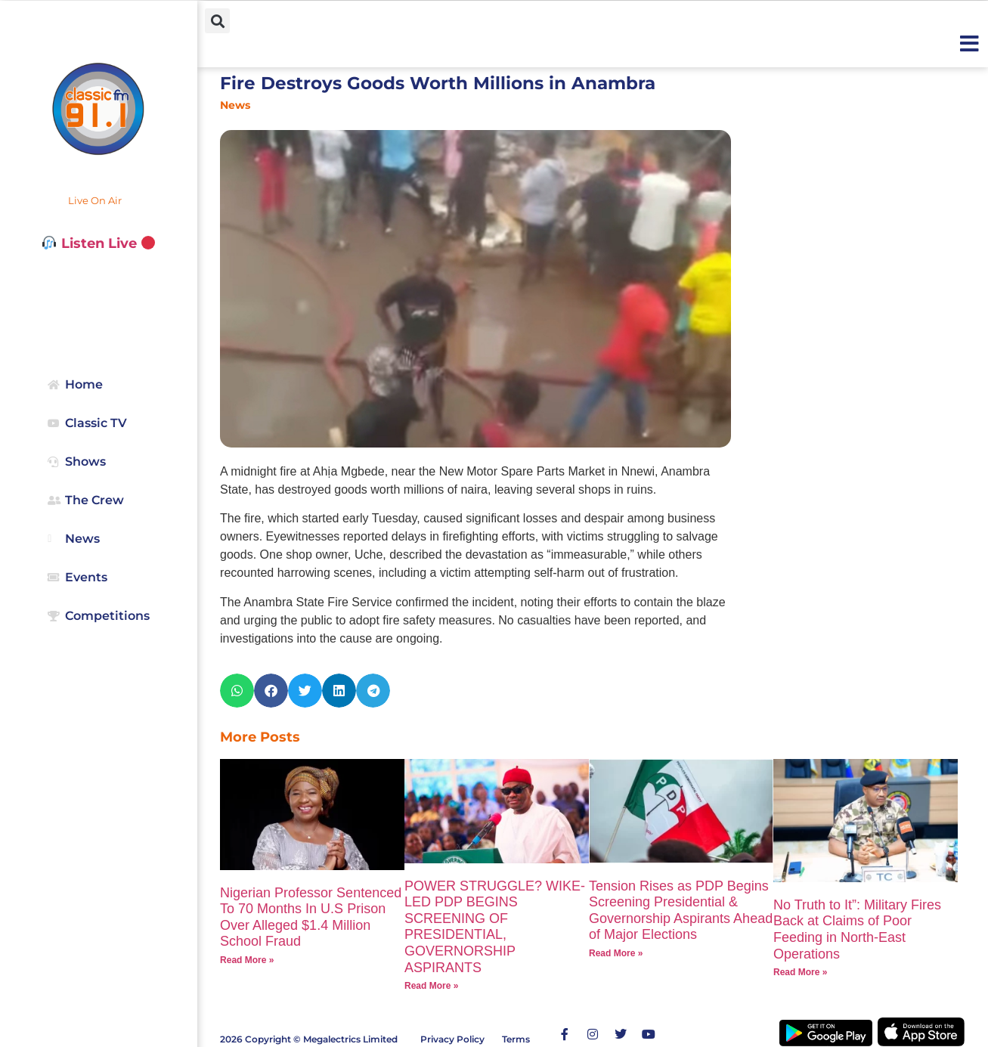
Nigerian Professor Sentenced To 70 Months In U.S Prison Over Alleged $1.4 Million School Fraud (310, 917)
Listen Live (98, 243)
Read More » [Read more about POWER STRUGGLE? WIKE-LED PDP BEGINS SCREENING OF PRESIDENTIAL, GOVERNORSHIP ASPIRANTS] (431, 985)
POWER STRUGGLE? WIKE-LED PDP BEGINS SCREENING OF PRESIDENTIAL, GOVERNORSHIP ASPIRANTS (494, 926)
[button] (217, 20)
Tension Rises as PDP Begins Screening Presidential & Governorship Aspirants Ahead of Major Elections (681, 910)
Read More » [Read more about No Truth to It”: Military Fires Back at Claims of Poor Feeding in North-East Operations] (800, 972)
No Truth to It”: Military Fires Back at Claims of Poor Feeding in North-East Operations (857, 929)
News (235, 105)
